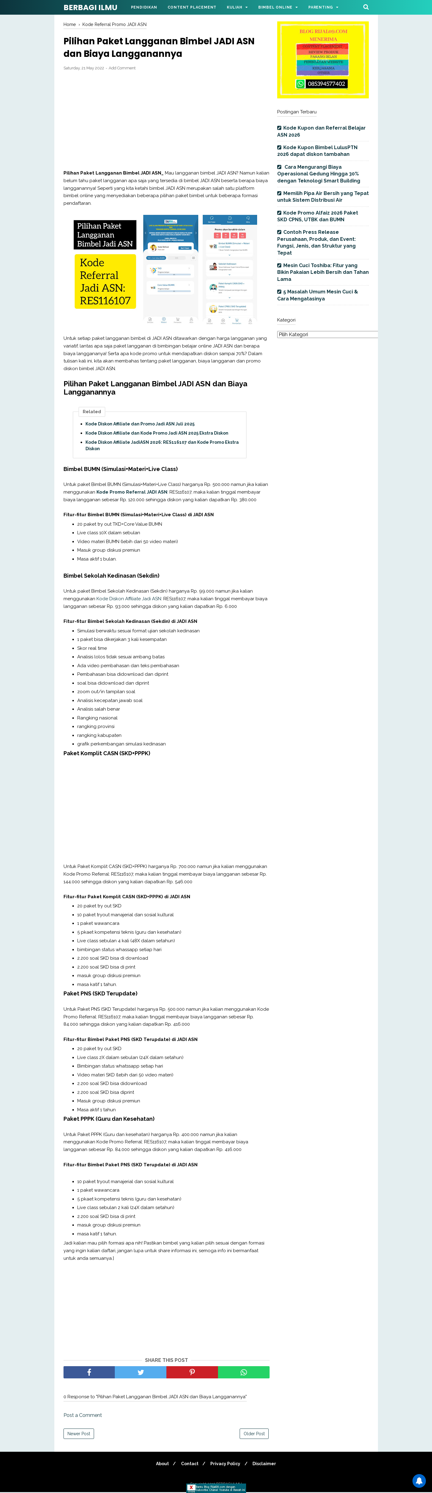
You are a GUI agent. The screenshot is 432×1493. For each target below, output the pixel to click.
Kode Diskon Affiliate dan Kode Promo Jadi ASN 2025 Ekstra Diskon (156, 434)
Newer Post (78, 1434)
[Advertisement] (167, 121)
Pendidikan (144, 7)
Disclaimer (266, 1464)
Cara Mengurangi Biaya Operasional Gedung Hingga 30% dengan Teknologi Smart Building (318, 174)
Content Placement (192, 7)
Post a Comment (83, 1416)
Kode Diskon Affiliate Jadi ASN (128, 599)
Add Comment (122, 69)
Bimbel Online (275, 7)
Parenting (320, 7)
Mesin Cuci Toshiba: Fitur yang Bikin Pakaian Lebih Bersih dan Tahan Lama (323, 272)
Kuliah (234, 7)
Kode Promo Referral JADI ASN (131, 493)
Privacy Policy (226, 1464)
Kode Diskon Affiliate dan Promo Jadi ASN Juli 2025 (139, 424)
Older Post (254, 1434)
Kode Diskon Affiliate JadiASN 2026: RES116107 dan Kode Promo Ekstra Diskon (162, 446)
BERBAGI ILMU (90, 7)
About (160, 1464)
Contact (189, 1464)
